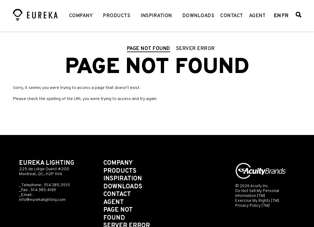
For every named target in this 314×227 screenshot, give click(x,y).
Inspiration (156, 16)
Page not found (148, 49)
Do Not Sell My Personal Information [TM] (257, 193)
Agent (257, 16)
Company (81, 16)
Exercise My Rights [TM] (257, 200)
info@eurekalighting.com (42, 199)
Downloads (198, 16)
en (277, 16)
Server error (195, 49)
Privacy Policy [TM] (252, 205)
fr (285, 16)
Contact (231, 16)
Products (116, 16)
